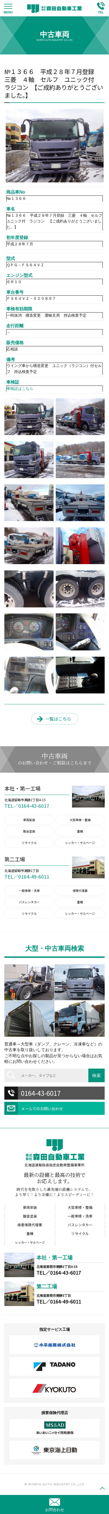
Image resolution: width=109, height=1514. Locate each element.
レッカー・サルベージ (80, 842)
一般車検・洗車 (29, 890)
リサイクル (29, 842)
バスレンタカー (29, 902)
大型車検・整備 (80, 820)
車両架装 (29, 820)
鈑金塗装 (29, 831)
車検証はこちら (20, 388)
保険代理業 (80, 890)
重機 (80, 831)
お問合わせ (54, 1509)
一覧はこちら (58, 718)
